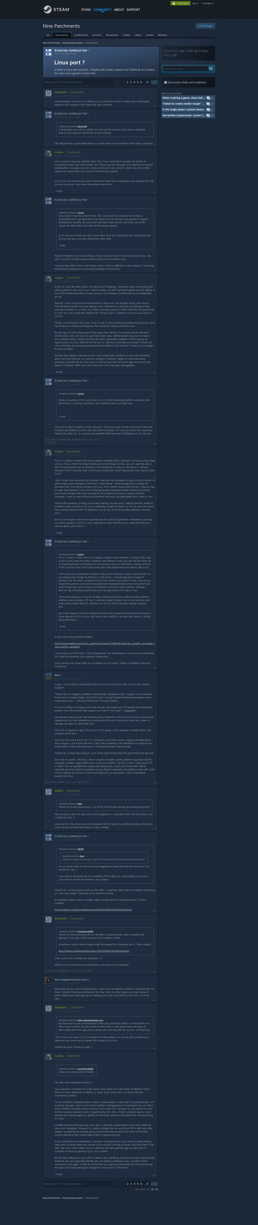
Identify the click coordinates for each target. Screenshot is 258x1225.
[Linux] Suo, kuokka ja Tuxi (72, 50)
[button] (188, 98)
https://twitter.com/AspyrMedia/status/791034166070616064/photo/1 (93, 909)
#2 (155, 145)
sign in (195, 3)
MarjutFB (82, 126)
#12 (154, 972)
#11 (154, 911)
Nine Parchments (51, 42)
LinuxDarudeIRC (85, 931)
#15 (154, 1175)
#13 (154, 1000)
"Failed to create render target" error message (191, 103)
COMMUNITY (102, 9)
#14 (154, 1048)
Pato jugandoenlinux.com (90, 1020)
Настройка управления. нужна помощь (186, 115)
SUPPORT (133, 9)
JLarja (81, 212)
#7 (155, 534)
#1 (155, 106)
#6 (155, 444)
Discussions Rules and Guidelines (185, 82)
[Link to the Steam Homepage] (60, 12)
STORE (86, 9)
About (119, 9)
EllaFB (81, 849)
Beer (62, 782)
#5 (155, 373)
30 (152, 1189)
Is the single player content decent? (184, 109)
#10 (154, 828)
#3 (155, 192)
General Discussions (73, 42)
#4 (155, 270)
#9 (155, 783)
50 (156, 1189)
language (207, 3)
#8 (155, 667)
